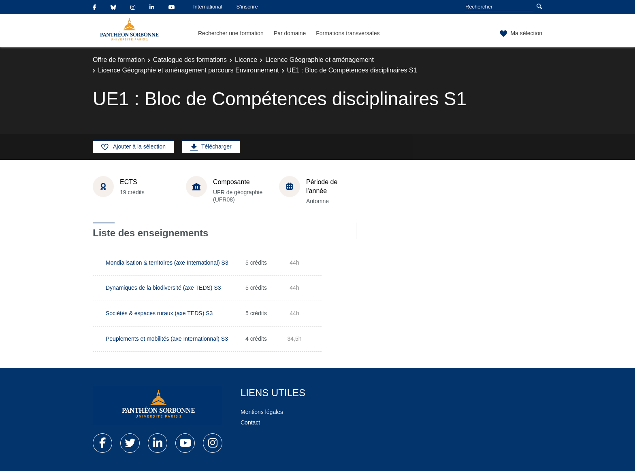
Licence (246, 59)
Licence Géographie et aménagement (319, 59)
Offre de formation (119, 59)
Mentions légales (262, 412)
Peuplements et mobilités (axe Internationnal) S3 (167, 338)
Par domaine (290, 33)
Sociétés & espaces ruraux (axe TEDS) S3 (159, 313)
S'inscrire (247, 7)
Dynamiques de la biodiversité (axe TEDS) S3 (163, 287)
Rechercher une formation (231, 33)
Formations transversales (347, 33)
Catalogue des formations (190, 59)
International (207, 7)
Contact (250, 422)
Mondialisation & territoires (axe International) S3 (167, 262)
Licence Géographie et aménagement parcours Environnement (188, 70)
